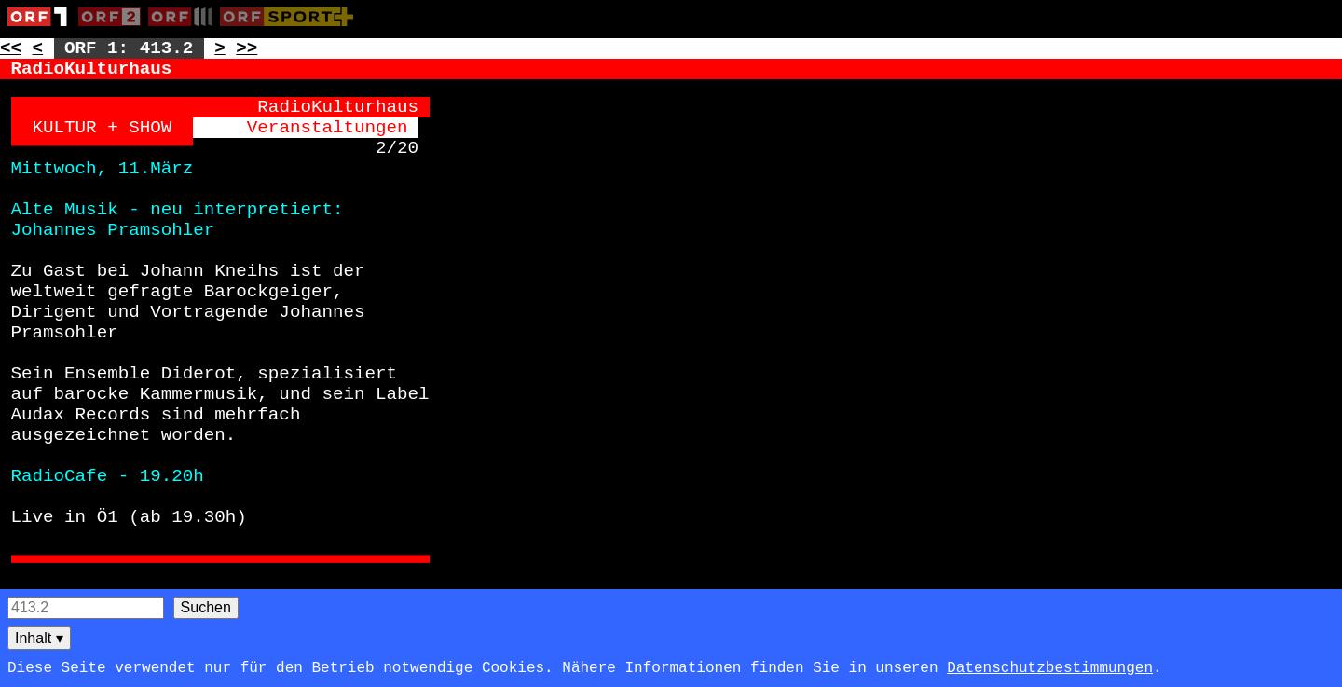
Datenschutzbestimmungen (1050, 668)
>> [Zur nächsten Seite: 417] (246, 48)
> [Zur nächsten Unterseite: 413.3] (220, 48)
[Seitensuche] (85, 608)
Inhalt (39, 638)
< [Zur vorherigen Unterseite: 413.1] (38, 48)
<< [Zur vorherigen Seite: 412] (10, 48)
